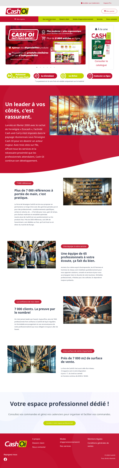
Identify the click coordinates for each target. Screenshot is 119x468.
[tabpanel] (45, 45)
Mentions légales (95, 439)
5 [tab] (51, 67)
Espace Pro (107, 3)
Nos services (65, 446)
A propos (36, 439)
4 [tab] (47, 67)
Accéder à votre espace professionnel (59, 423)
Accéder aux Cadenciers (90, 3)
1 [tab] (37, 67)
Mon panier (109, 11)
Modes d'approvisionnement (83, 19)
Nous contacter (111, 19)
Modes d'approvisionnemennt (70, 440)
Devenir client (64, 19)
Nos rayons (20, 19)
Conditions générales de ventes (98, 444)
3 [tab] (44, 67)
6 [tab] (54, 67)
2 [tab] (40, 67)
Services (100, 19)
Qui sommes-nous (49, 19)
